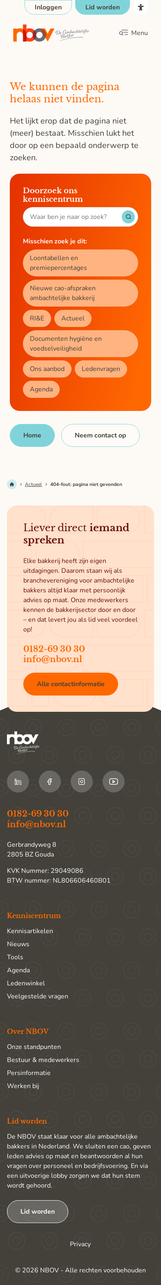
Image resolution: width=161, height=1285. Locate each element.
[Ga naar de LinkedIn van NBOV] (18, 782)
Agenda (41, 389)
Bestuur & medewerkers (43, 1059)
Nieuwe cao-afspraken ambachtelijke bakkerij (63, 293)
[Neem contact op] (100, 435)
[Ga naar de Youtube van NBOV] (114, 782)
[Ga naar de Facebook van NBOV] (50, 782)
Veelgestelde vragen (37, 996)
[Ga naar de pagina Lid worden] (102, 7)
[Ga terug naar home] (51, 33)
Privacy (80, 1244)
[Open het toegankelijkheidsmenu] (140, 7)
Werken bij (23, 1086)
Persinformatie (29, 1073)
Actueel (73, 318)
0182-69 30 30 (54, 649)
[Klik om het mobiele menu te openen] (133, 33)
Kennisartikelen (30, 931)
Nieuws (18, 944)
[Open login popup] (48, 7)
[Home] (32, 435)
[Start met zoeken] (128, 216)
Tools (15, 957)
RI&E (37, 318)
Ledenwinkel (26, 983)
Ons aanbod (47, 368)
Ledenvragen (101, 368)
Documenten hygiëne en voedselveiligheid (66, 343)
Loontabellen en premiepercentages (58, 263)
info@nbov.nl (52, 659)
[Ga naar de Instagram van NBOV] (82, 782)
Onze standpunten (34, 1046)
